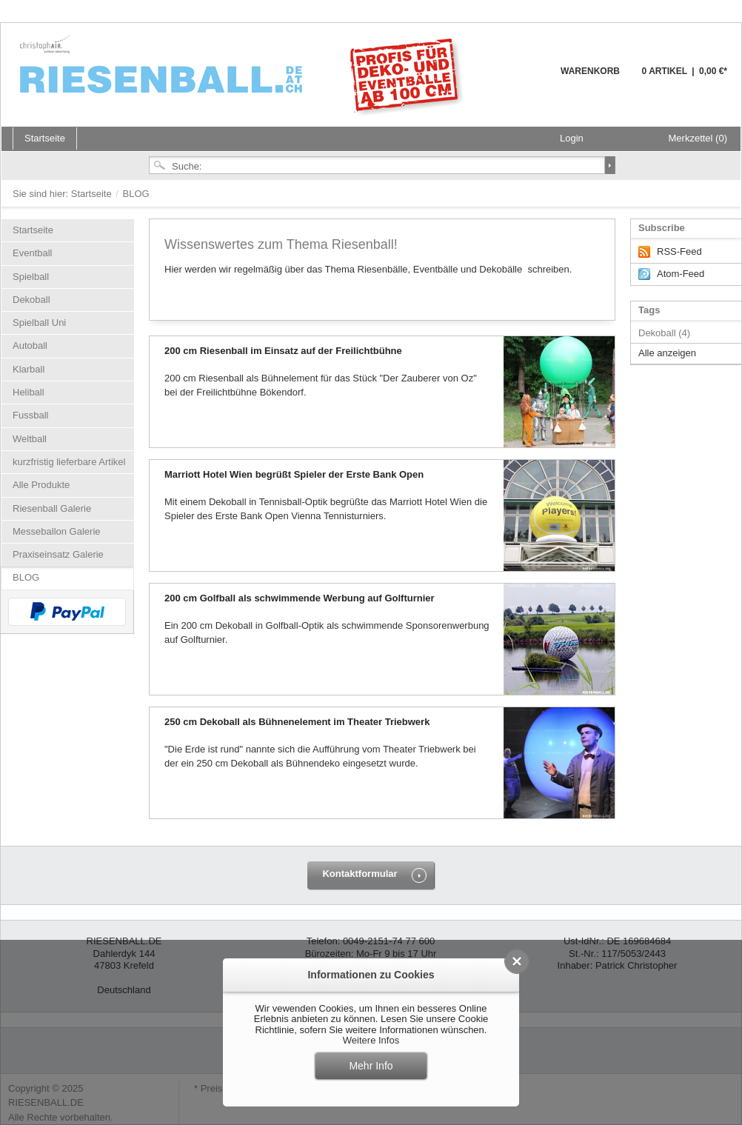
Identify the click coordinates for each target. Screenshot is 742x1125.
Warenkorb (524, 79)
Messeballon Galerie (57, 531)
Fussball (30, 415)
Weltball (30, 438)
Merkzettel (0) (698, 138)
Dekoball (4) (664, 332)
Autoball (30, 345)
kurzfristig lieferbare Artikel (69, 461)
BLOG (26, 577)
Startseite (93, 193)
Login (572, 138)
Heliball (28, 392)
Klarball (28, 369)
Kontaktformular (359, 873)
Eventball (32, 252)
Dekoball (31, 299)
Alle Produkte (41, 484)
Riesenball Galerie (52, 508)
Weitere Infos (371, 1040)
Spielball (31, 276)
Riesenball (244, 74)
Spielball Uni (39, 322)
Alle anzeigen (667, 352)
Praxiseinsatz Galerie (58, 554)
